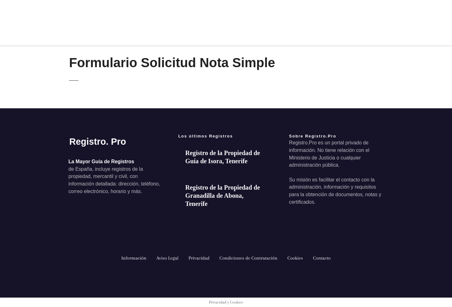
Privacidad (199, 258)
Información (134, 258)
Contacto (322, 258)
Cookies (295, 258)
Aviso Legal (167, 258)
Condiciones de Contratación (248, 258)
